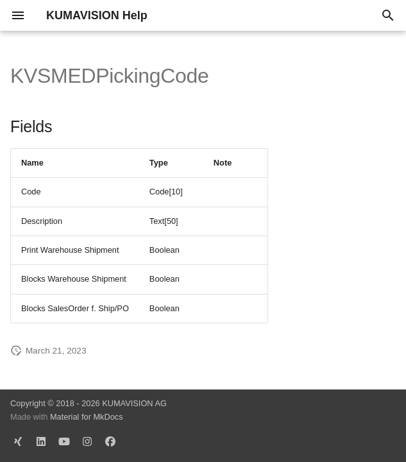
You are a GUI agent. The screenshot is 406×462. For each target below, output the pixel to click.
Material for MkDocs (86, 417)
